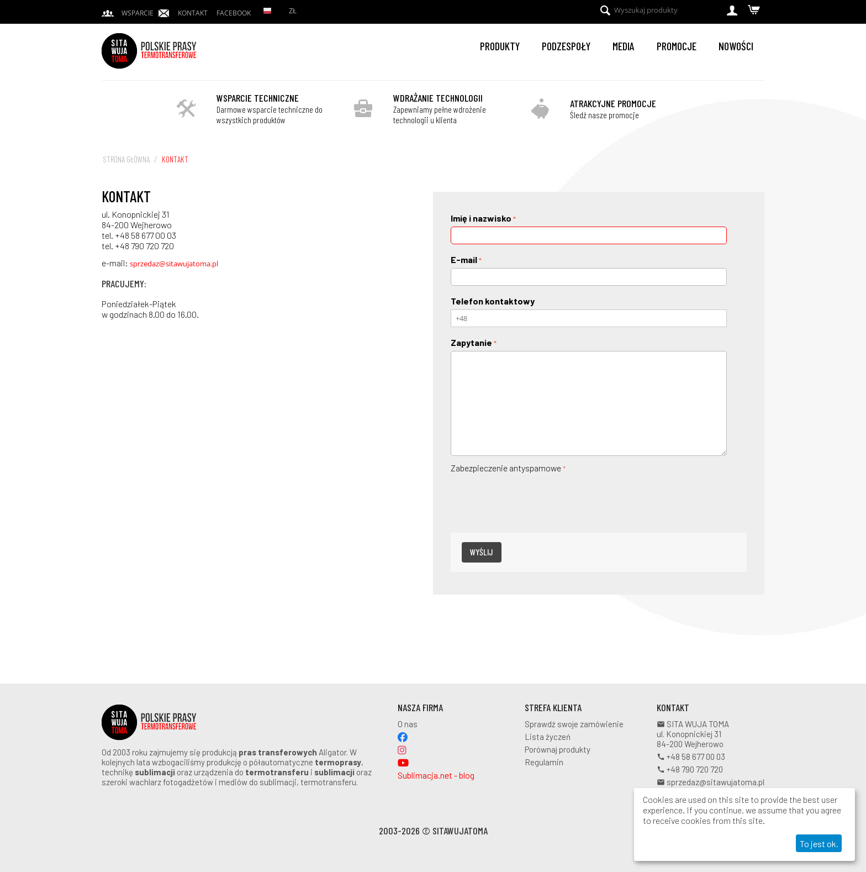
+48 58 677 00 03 (691, 756)
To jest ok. (819, 843)
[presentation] (535, 497)
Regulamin (544, 762)
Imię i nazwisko (481, 218)
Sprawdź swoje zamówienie (574, 724)
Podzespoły (566, 45)
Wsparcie (138, 13)
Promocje (676, 45)
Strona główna (126, 159)
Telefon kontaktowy (493, 301)
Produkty (500, 45)
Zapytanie (471, 342)
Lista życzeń (548, 737)
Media (623, 45)
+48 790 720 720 (690, 769)
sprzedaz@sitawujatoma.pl (174, 264)
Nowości (736, 45)
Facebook (233, 13)
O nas (408, 724)
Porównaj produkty (557, 749)
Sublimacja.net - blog (436, 775)
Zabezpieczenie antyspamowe (506, 468)
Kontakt (193, 13)
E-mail (464, 259)
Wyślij (481, 552)
